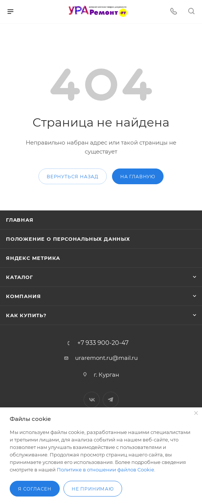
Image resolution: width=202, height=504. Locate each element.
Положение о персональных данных (68, 239)
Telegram (111, 400)
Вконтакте (92, 400)
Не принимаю (93, 489)
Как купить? (26, 315)
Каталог (19, 277)
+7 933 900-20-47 (102, 343)
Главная (20, 220)
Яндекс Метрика (33, 258)
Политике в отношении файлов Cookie (105, 470)
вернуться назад (73, 176)
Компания (23, 296)
